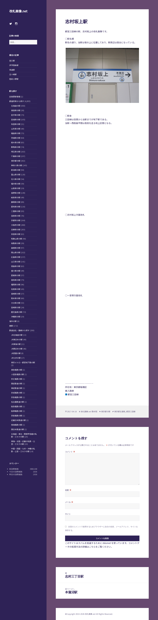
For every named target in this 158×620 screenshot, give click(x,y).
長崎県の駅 (15, 293)
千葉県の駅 (15, 156)
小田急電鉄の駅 (17, 374)
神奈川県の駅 (16, 165)
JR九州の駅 (16, 357)
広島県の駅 (15, 257)
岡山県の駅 (15, 252)
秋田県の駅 (15, 124)
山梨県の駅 (15, 188)
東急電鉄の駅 (16, 369)
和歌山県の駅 (16, 238)
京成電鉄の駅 (16, 392)
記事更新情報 (14, 96)
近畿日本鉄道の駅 (18, 420)
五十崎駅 (13, 74)
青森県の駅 (15, 110)
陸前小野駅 (13, 79)
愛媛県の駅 (15, 275)
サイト (68, 514)
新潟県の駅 (15, 170)
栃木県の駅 (15, 142)
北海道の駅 (15, 105)
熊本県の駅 (15, 298)
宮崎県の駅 (15, 307)
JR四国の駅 (16, 353)
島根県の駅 (15, 247)
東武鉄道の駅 (16, 388)
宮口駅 (12, 60)
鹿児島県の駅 (16, 312)
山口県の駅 (15, 261)
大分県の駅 (15, 302)
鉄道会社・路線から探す (19, 330)
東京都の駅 (15, 160)
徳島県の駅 (15, 266)
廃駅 (11, 325)
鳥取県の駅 (15, 243)
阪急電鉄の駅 (16, 406)
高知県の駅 (15, 280)
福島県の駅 (15, 133)
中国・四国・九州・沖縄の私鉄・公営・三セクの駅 (23, 450)
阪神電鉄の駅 (16, 411)
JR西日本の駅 (16, 348)
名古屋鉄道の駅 (17, 401)
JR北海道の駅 (16, 335)
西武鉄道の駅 (16, 383)
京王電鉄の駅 (16, 379)
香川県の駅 (15, 270)
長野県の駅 (15, 192)
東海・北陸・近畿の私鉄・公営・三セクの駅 (23, 442)
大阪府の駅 (15, 225)
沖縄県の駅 (15, 316)
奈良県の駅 (15, 234)
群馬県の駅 (15, 147)
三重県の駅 (15, 211)
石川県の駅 (15, 179)
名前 (68, 490)
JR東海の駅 (16, 344)
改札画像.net (18, 11)
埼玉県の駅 (15, 151)
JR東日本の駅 (16, 339)
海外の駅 (13, 321)
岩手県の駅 (15, 115)
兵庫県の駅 (15, 229)
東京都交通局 (119, 411)
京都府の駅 (15, 220)
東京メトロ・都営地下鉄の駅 (23, 362)
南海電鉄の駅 (16, 424)
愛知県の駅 (15, 206)
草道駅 (12, 69)
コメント (70, 451)
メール (69, 502)
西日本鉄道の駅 (17, 429)
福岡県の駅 (15, 284)
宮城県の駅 (15, 119)
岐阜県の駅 (15, 197)
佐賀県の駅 (15, 289)
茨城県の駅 (15, 137)
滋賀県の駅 (15, 215)
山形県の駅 (15, 128)
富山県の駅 (15, 174)
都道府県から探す (16, 101)
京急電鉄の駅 (16, 397)
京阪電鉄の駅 (16, 415)
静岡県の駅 (15, 202)
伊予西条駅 (13, 65)
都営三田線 (130, 411)
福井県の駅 (15, 183)
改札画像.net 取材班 (89, 411)
